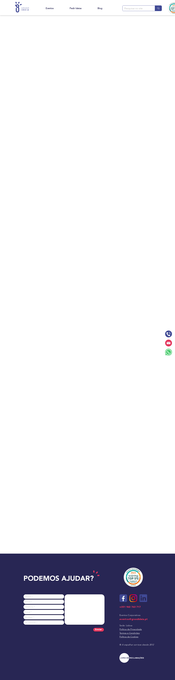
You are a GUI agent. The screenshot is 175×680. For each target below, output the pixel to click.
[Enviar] (98, 630)
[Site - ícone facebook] (123, 598)
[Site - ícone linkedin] (143, 598)
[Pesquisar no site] (136, 8)
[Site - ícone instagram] (133, 598)
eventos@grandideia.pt (133, 619)
